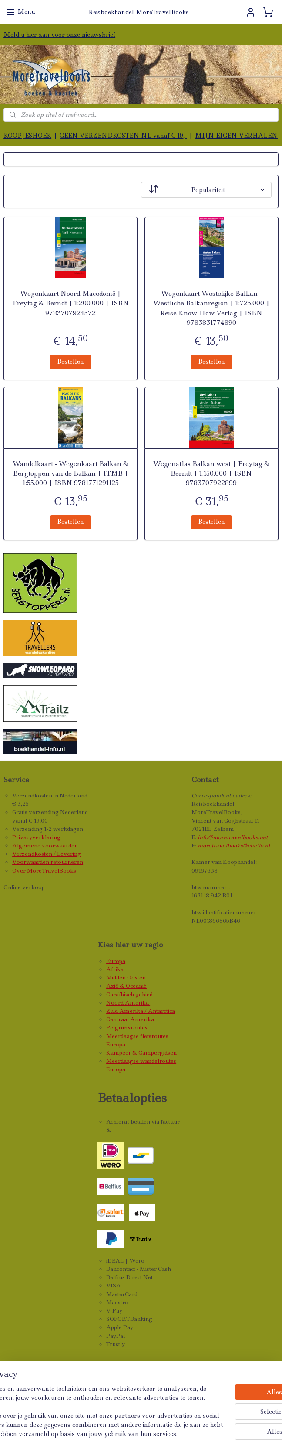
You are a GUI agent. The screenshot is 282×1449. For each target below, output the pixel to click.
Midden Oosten (126, 977)
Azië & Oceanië (126, 985)
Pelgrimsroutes (127, 1027)
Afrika (115, 969)
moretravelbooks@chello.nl (234, 845)
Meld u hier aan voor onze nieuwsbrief (59, 35)
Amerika (137, 1002)
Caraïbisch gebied (129, 994)
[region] (83, 1394)
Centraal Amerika (130, 1019)
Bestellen (70, 361)
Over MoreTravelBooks (44, 870)
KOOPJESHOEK (27, 135)
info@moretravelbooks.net (233, 837)
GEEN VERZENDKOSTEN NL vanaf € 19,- (123, 135)
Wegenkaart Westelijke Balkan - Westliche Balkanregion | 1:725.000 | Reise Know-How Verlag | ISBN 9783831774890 (211, 308)
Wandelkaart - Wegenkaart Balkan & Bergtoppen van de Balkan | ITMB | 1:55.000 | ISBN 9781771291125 (70, 474)
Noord (115, 1002)
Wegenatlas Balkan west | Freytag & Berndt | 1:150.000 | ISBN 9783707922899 (211, 474)
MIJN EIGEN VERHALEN (236, 135)
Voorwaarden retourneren (47, 862)
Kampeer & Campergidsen (141, 1052)
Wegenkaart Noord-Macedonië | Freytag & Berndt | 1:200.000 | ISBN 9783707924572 (71, 303)
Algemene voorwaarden (45, 845)
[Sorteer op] (206, 189)
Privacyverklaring (36, 837)
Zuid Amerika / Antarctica (140, 1011)
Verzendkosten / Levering (46, 853)
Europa (115, 961)
